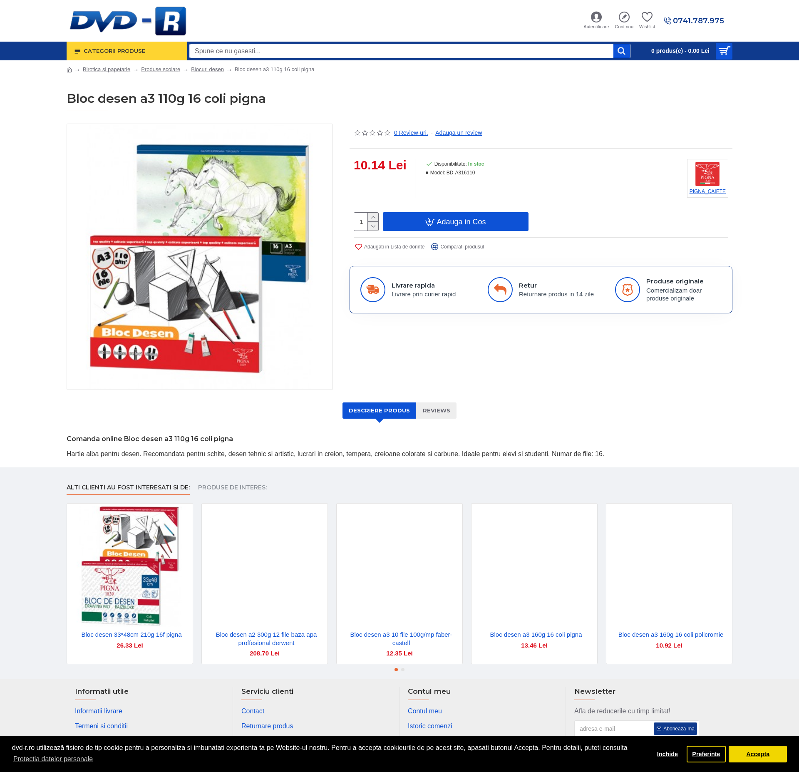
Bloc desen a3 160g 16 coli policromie (671, 634)
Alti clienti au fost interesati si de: (128, 487)
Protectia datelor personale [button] (53, 758)
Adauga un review (458, 132)
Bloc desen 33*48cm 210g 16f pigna (131, 634)
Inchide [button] (667, 754)
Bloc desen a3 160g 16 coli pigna (536, 634)
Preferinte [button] (706, 754)
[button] (396, 669)
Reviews (436, 410)
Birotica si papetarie (106, 69)
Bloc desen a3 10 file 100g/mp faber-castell (401, 638)
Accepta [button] (757, 754)
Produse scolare (160, 69)
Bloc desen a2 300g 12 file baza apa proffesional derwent (266, 638)
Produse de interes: (232, 487)
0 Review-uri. (411, 132)
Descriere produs (379, 410)
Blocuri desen (207, 69)
